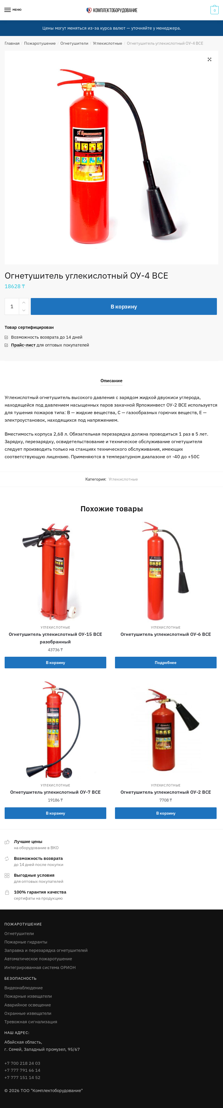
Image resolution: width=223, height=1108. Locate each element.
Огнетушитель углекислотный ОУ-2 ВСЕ (166, 792)
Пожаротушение (40, 43)
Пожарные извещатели (28, 996)
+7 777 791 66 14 (22, 1070)
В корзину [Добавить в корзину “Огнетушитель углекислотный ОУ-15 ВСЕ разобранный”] (55, 662)
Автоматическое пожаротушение (38, 958)
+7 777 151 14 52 (22, 1077)
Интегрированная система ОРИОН (40, 967)
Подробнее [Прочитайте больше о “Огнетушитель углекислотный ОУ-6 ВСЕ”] (166, 662)
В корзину (124, 306)
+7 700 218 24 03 (22, 1063)
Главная (12, 43)
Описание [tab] (111, 380)
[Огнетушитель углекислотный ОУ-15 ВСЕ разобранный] (55, 571)
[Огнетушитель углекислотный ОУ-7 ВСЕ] (55, 729)
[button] (209, 59)
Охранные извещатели (27, 1013)
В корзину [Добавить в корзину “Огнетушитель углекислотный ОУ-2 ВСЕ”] (165, 813)
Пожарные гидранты (25, 942)
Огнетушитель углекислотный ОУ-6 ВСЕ (166, 634)
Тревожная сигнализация (30, 1021)
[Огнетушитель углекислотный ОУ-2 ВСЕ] (166, 729)
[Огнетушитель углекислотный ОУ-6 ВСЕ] (166, 571)
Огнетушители (74, 43)
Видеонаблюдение (23, 987)
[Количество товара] (12, 306)
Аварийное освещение (27, 1005)
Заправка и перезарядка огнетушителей (46, 950)
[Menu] (7, 10)
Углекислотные (107, 43)
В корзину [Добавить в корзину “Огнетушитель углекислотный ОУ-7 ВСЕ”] (55, 813)
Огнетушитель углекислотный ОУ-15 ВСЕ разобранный (55, 638)
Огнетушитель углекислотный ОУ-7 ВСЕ (55, 792)
